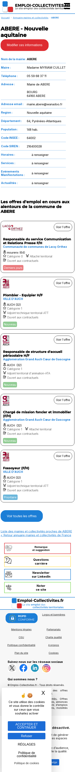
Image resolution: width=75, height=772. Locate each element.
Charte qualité (53, 637)
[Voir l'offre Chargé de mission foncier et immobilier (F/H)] (37, 420)
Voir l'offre (63, 227)
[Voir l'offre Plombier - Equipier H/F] (37, 303)
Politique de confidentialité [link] (26, 754)
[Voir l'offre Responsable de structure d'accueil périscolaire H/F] (37, 362)
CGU (21, 637)
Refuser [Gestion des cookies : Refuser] (26, 736)
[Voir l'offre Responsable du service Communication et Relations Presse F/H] (37, 247)
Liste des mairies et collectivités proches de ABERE (36, 531)
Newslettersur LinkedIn (41, 574)
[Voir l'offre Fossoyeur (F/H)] (37, 476)
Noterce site (41, 587)
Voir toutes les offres (22, 516)
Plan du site (21, 652)
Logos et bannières (53, 614)
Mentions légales (21, 629)
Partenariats (54, 629)
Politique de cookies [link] (26, 763)
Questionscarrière (41, 561)
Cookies (54, 652)
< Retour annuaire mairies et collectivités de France (36, 535)
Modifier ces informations (24, 45)
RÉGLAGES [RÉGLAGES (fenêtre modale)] (26, 744)
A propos (53, 645)
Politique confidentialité (21, 645)
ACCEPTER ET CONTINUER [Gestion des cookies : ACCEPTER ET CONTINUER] (26, 726)
